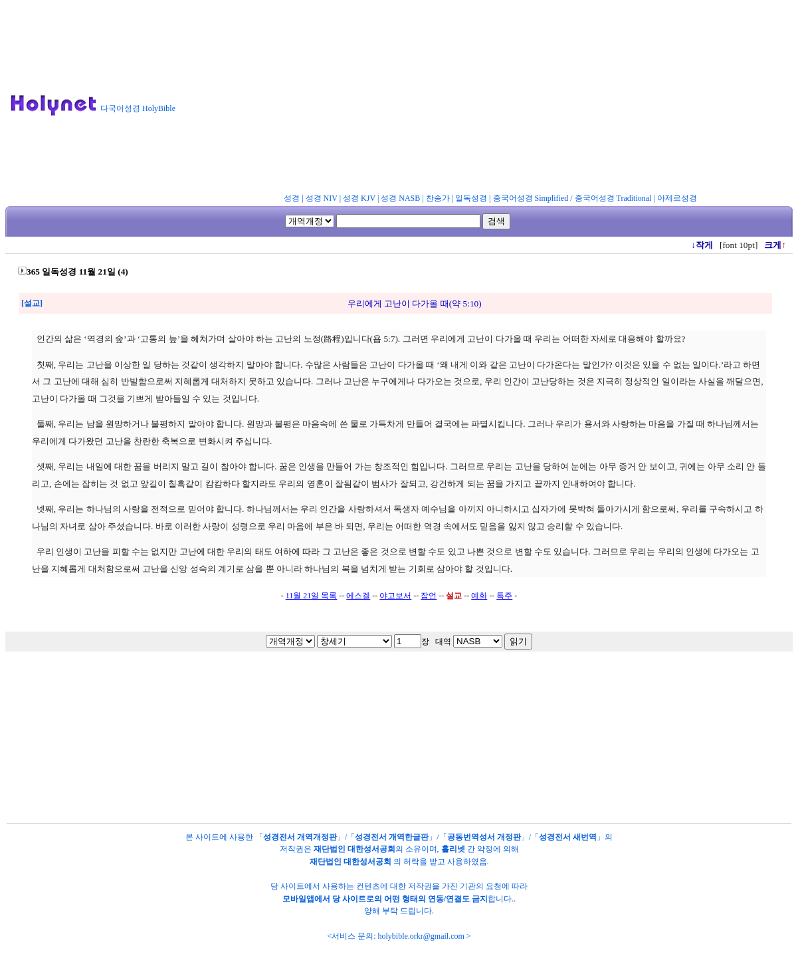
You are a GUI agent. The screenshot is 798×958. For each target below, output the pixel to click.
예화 (479, 595)
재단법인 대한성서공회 (354, 849)
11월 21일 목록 (312, 595)
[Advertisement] (492, 99)
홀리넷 (453, 849)
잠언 (429, 595)
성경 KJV (359, 198)
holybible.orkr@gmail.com (420, 936)
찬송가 (438, 198)
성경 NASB (400, 198)
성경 (292, 198)
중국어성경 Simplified (531, 198)
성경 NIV (322, 198)
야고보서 (395, 595)
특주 (504, 595)
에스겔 (358, 595)
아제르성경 (677, 198)
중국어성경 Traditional (613, 198)
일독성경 (471, 198)
